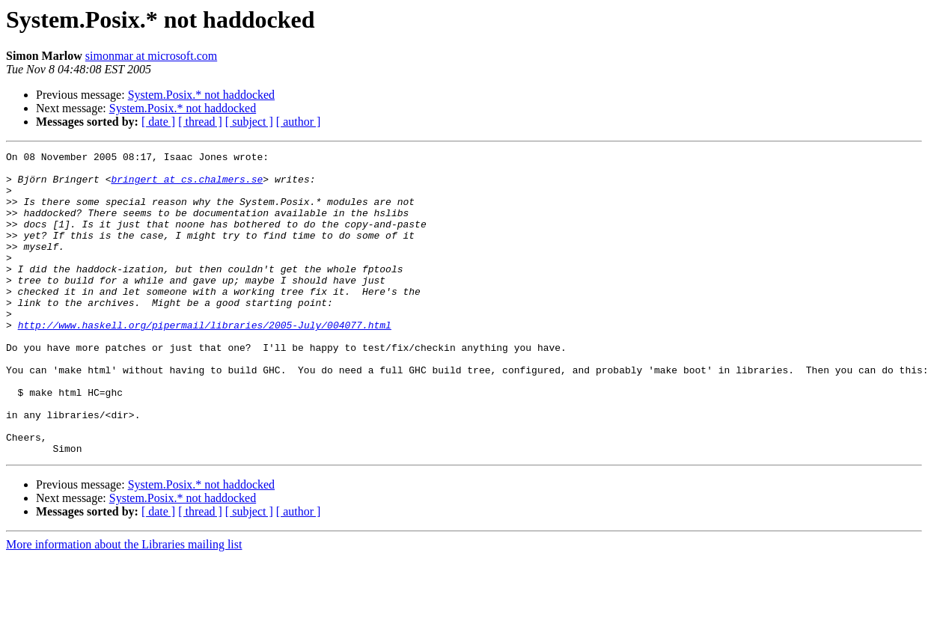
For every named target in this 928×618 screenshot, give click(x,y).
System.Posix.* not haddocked (201, 94)
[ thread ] (200, 121)
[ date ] (158, 121)
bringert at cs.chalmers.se (187, 185)
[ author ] (298, 121)
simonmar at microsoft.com (151, 55)
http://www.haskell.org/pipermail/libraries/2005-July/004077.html (204, 360)
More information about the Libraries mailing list (124, 605)
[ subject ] (249, 121)
